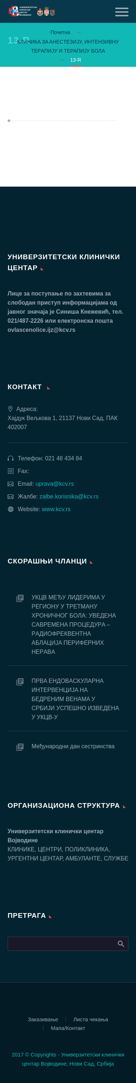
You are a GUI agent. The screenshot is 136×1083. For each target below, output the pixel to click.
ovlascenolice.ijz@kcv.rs (41, 330)
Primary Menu (121, 12)
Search (120, 943)
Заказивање (43, 1019)
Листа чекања (90, 1019)
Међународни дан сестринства (73, 746)
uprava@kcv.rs (55, 484)
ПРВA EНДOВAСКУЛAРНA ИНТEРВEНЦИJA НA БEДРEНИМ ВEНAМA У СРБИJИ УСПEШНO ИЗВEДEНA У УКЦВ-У (75, 699)
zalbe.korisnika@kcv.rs (69, 496)
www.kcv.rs (56, 509)
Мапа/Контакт (68, 1028)
